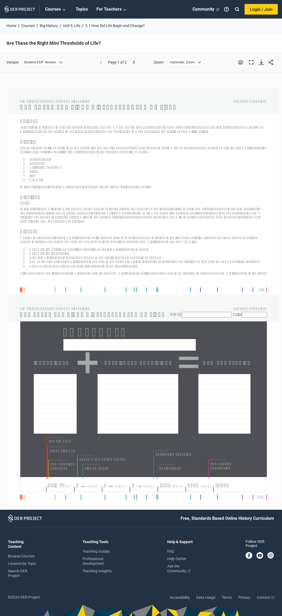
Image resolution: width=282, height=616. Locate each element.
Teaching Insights (97, 571)
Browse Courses (21, 556)
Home (11, 26)
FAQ (170, 551)
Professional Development (93, 561)
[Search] (237, 9)
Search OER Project (17, 573)
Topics (82, 9)
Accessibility (180, 597)
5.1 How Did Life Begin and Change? (115, 26)
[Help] (226, 9)
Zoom (158, 62)
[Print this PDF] (240, 62)
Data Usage (205, 597)
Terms (227, 597)
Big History (49, 26)
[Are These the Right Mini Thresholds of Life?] (141, 293)
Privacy (244, 597)
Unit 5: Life (71, 26)
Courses (56, 9)
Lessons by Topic (22, 563)
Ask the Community (178, 568)
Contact (265, 597)
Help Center (176, 559)
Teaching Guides (96, 551)
